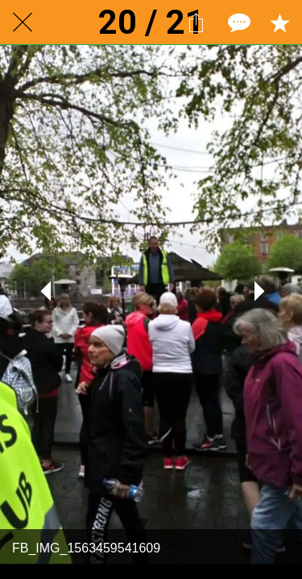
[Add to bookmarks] (279, 22)
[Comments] (237, 22)
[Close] (22, 22)
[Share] (195, 22)
